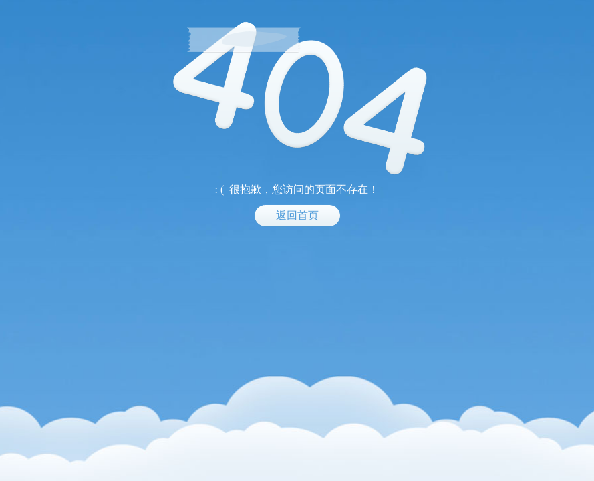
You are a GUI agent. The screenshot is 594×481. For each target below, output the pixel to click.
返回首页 (297, 215)
